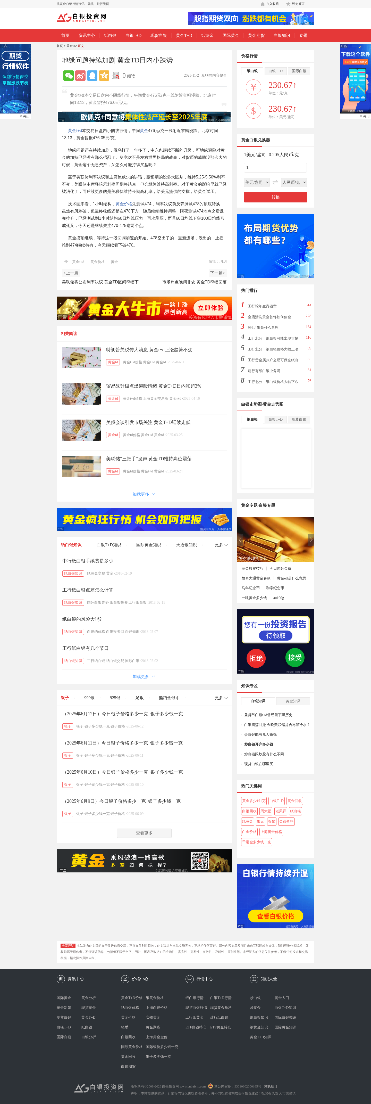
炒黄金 (255, 1008)
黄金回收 (295, 801)
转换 (276, 197)
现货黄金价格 (221, 1008)
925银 (115, 698)
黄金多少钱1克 (254, 801)
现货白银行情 (196, 1008)
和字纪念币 (275, 588)
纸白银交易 (115, 661)
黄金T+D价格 (131, 998)
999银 (89, 698)
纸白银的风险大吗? (82, 619)
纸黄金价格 (155, 998)
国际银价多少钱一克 (158, 1047)
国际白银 (132, 661)
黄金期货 (256, 35)
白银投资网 (115, 632)
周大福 (265, 811)
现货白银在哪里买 (258, 764)
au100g (278, 598)
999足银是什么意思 (263, 328)
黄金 (144, 130)
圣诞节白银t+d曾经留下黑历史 (268, 715)
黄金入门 (282, 998)
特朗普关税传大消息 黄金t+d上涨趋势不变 (149, 349)
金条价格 (286, 821)
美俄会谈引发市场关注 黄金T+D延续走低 (148, 422)
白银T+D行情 (221, 998)
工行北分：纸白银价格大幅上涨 (273, 349)
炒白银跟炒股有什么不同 (264, 754)
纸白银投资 (119, 602)
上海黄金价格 (271, 832)
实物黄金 (153, 1017)
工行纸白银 (138, 602)
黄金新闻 (64, 1008)
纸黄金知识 (259, 1027)
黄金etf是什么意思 (291, 578)
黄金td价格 (131, 435)
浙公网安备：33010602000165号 (237, 1086)
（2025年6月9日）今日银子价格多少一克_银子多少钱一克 (121, 801)
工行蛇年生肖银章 (262, 306)
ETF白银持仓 (195, 1027)
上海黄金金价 (156, 1037)
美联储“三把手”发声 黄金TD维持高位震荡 (149, 458)
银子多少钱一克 (97, 726)
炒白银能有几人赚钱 (260, 735)
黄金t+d (75, 130)
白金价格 (249, 832)
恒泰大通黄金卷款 (256, 578)
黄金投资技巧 (252, 568)
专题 (303, 35)
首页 (65, 35)
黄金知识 (293, 701)
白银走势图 (251, 404)
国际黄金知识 (148, 545)
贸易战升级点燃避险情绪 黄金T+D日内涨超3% (153, 386)
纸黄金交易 (96, 573)
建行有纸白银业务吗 (264, 371)
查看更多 (144, 833)
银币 (124, 1027)
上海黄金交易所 (155, 398)
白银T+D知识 (109, 545)
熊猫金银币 (169, 698)
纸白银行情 (194, 998)
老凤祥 (280, 811)
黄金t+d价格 (132, 362)
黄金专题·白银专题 (258, 505)
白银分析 (88, 1037)
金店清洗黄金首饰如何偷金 (269, 317)
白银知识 (282, 35)
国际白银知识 (285, 1017)
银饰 (271, 821)
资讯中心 (87, 35)
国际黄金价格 (132, 1047)
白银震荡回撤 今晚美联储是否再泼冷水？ (277, 725)
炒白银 (255, 998)
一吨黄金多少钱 (254, 598)
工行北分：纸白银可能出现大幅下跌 (273, 340)
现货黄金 (88, 1008)
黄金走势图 (273, 404)
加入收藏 (272, 4)
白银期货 (128, 1066)
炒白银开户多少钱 (258, 744)
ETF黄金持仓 (220, 1027)
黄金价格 (124, 204)
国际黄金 (231, 35)
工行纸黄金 (194, 1017)
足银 (140, 698)
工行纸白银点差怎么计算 (87, 590)
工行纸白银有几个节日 (85, 648)
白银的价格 (96, 632)
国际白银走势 (98, 602)
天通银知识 (186, 545)
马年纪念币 (251, 588)
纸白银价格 (130, 1008)
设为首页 (298, 4)
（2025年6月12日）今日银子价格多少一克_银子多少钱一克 (122, 713)
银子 (65, 698)
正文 (81, 46)
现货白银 (158, 35)
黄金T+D (184, 35)
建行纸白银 (219, 1017)
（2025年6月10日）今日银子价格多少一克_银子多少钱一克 (122, 772)
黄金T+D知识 (260, 1037)
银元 (260, 821)
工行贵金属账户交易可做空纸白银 (273, 361)
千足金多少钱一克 (256, 842)
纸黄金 (207, 35)
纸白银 (110, 35)
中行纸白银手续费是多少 (87, 560)
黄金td (70, 46)
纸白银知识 (71, 545)
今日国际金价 (280, 568)
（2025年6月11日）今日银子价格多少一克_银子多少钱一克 (122, 743)
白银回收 (249, 811)
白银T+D (133, 35)
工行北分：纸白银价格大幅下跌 (273, 382)
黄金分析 (88, 998)
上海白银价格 (156, 1008)
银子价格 (118, 726)
